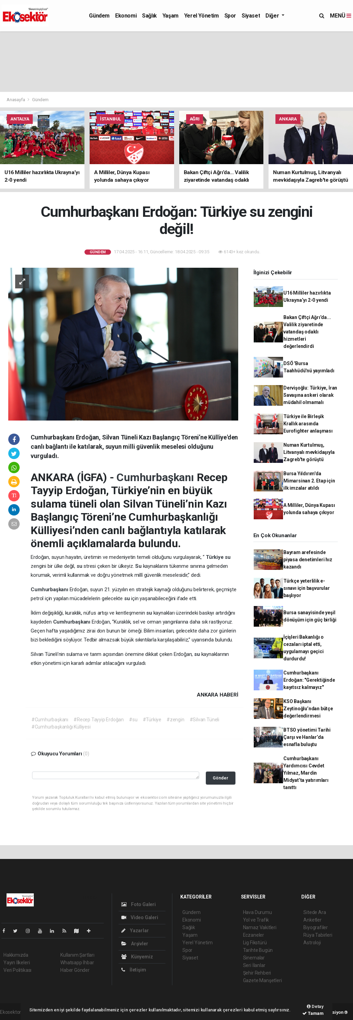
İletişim (133, 970)
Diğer (272, 15)
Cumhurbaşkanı (156, 477)
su (228, 557)
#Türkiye (152, 719)
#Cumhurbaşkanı (49, 719)
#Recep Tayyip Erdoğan (98, 719)
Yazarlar (135, 930)
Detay (315, 1006)
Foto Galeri (138, 904)
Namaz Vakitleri (259, 927)
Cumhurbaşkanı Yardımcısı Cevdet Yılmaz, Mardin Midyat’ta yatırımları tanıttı (306, 773)
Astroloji (312, 942)
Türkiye (215, 557)
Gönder (220, 777)
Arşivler (134, 943)
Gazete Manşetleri (262, 980)
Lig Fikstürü (255, 942)
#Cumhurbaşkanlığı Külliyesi (61, 727)
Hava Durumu (257, 912)
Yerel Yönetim (201, 15)
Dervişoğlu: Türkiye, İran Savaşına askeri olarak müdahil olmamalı (310, 395)
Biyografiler (315, 927)
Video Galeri (139, 917)
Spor (230, 15)
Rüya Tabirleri (317, 935)
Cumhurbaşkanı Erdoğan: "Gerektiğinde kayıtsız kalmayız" (309, 680)
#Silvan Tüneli (204, 719)
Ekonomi (126, 15)
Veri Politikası (17, 970)
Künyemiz (137, 956)
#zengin (175, 719)
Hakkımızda (15, 955)
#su (133, 719)
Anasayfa (16, 99)
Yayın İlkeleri (16, 962)
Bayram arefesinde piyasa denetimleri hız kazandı (307, 560)
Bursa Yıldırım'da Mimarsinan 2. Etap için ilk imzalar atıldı (309, 481)
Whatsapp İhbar (77, 962)
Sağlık (149, 15)
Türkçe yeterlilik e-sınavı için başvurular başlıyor (306, 588)
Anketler (312, 920)
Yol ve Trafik (256, 920)
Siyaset (251, 15)
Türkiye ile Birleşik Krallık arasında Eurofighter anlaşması (308, 424)
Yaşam (170, 15)
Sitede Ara (314, 912)
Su (139, 566)
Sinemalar (254, 957)
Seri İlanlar (254, 965)
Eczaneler (253, 935)
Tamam (313, 1013)
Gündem (99, 15)
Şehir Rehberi (257, 973)
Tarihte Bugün (258, 950)
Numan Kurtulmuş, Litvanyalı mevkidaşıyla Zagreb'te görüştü (309, 452)
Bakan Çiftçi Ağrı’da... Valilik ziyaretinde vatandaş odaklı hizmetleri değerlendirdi (307, 332)
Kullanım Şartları (77, 955)
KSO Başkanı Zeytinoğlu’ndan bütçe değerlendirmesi (308, 709)
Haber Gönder (75, 970)
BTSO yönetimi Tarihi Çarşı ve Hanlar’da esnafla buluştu (307, 737)
